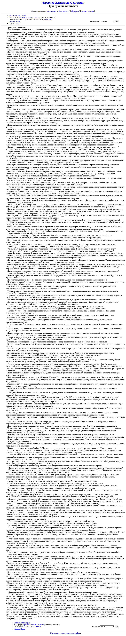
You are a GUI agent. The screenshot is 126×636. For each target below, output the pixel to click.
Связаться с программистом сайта (65, 633)
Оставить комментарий (17, 15)
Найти (59, 11)
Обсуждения (75, 11)
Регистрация (51, 11)
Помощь (91, 11)
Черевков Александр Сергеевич (63, 2)
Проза (18, 21)
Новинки (84, 11)
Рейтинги (66, 11)
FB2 (17, 23)
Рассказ (12, 21)
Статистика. (48, 19)
